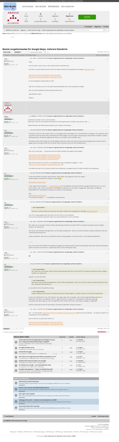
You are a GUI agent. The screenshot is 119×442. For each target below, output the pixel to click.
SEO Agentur (67, 6)
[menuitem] (105, 26)
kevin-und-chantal (25, 371)
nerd (5, 130)
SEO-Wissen (40, 6)
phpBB (91, 426)
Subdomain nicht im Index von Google (32, 361)
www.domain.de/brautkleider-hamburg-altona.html (45, 157)
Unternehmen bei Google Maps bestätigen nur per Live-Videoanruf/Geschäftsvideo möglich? (37, 341)
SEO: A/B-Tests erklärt (27, 394)
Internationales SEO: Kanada (29, 406)
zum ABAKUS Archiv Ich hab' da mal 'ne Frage (15, 420)
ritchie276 (23, 367)
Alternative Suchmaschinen (29, 381)
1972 (10, 121)
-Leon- (5, 58)
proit (22, 343)
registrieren (10, 33)
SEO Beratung (59, 432)
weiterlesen (22, 385)
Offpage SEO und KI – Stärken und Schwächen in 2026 (38, 400)
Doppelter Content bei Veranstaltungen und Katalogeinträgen (20, 55)
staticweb (80, 339)
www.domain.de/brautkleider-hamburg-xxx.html (44, 159)
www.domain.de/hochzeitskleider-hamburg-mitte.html (60, 313)
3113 (10, 178)
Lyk (5, 173)
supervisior (24, 353)
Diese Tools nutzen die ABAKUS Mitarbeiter (34, 388)
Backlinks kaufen (68, 432)
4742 (10, 135)
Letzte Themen (69, 20)
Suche (41, 15)
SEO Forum (55, 1)
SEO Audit (76, 432)
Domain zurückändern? (103, 55)
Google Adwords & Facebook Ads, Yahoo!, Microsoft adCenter (36, 371)
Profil (26, 20)
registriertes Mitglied (22, 33)
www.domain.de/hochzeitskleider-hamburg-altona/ (45, 75)
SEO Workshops (50, 432)
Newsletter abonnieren (87, 17)
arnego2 (80, 347)
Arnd (79, 365)
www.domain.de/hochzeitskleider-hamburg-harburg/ (45, 77)
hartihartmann (25, 358)
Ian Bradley (106, 424)
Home (26, 15)
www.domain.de (89, 69)
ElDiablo (6, 116)
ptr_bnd (80, 356)
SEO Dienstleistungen (39, 432)
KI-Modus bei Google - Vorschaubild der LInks (35, 365)
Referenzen (53, 6)
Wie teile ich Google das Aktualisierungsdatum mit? (37, 357)
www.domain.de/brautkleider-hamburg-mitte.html (44, 155)
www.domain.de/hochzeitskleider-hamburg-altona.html (46, 324)
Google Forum (43, 353)
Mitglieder (55, 15)
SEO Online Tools (28, 432)
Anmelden (55, 20)
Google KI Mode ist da (26, 348)
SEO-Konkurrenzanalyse (96, 432)
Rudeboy (23, 362)
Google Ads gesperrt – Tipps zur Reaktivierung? (36, 369)
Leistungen (27, 6)
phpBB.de (106, 427)
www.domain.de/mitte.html (37, 182)
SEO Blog (20, 432)
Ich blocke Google (25, 352)
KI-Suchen (41, 349)
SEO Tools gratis (84, 432)
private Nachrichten (40, 20)
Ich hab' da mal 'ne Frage (47, 358)
